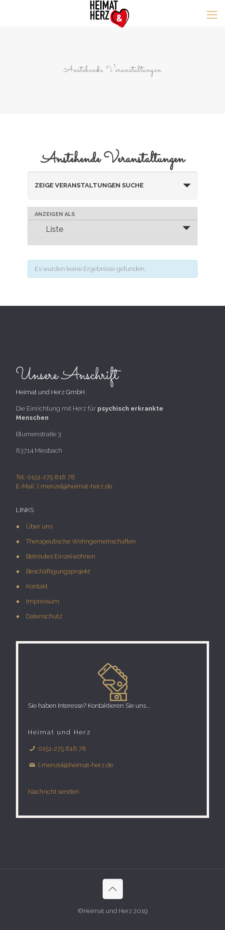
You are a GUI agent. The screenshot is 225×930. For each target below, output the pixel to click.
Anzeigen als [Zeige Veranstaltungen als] (55, 214)
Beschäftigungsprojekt (58, 571)
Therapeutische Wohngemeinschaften (81, 541)
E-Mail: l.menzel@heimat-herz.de (64, 486)
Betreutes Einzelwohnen (60, 556)
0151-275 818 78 (61, 748)
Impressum (42, 601)
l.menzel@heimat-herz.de (75, 765)
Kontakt (37, 586)
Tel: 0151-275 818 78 (45, 477)
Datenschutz (44, 616)
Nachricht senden (53, 791)
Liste (48, 229)
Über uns (39, 526)
